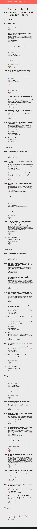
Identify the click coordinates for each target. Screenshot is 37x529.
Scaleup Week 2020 (9, 1)
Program (20, 1)
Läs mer (31, 38)
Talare (15, 1)
